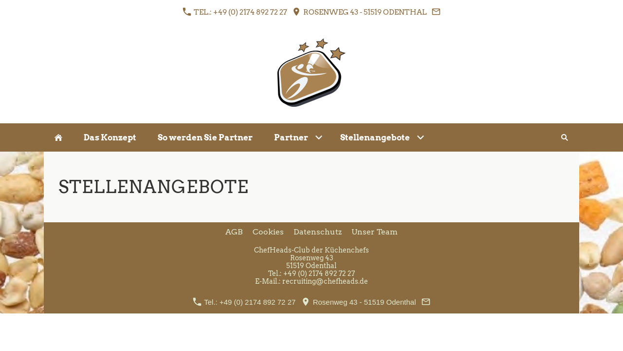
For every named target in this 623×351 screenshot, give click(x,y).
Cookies (268, 231)
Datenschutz (317, 231)
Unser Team (374, 231)
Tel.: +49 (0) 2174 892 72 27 (235, 12)
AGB (234, 231)
